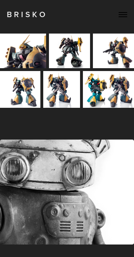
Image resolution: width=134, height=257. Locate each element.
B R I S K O (26, 14)
